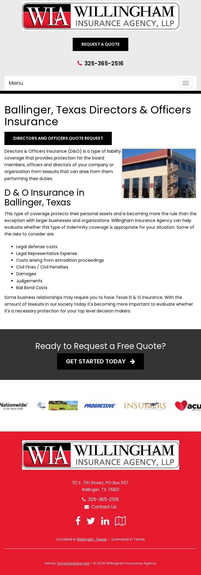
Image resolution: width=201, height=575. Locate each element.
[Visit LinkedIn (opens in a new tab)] (105, 521)
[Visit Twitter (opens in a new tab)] (91, 521)
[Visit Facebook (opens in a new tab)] (78, 521)
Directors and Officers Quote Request (58, 138)
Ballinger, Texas (92, 539)
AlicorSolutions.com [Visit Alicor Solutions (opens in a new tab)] (73, 563)
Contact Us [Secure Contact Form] (100, 507)
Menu (16, 83)
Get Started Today (100, 361)
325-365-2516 (104, 63)
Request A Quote (100, 44)
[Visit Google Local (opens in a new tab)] (120, 521)
